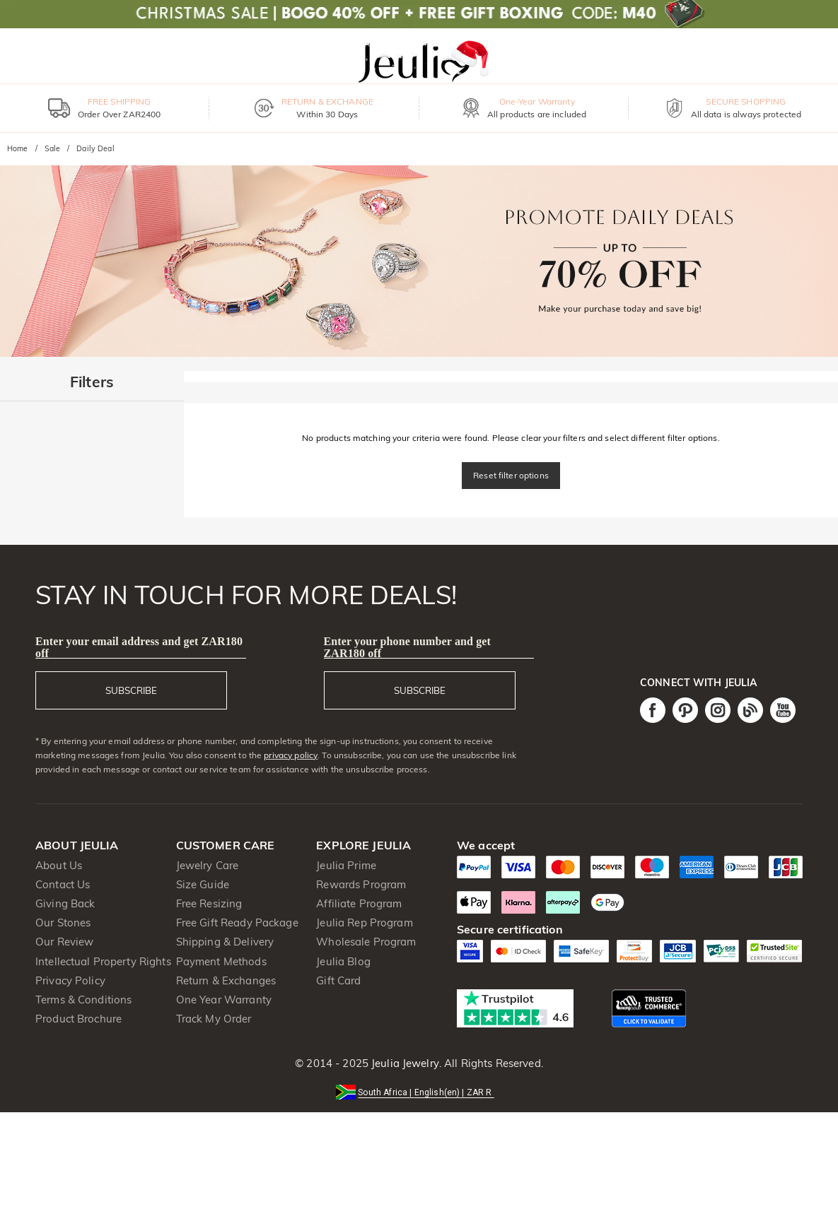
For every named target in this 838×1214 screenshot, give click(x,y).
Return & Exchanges (226, 980)
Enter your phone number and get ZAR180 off (407, 647)
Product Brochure (78, 1018)
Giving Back (65, 903)
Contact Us (62, 884)
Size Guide (202, 884)
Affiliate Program (359, 903)
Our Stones (63, 922)
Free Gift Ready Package (237, 922)
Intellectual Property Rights (103, 961)
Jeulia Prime (346, 865)
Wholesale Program (366, 941)
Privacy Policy (70, 980)
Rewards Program (361, 884)
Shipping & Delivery (225, 941)
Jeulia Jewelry (403, 1063)
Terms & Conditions (83, 999)
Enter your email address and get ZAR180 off (139, 647)
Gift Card (338, 980)
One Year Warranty (224, 999)
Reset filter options (511, 475)
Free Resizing (209, 903)
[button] (419, 1091)
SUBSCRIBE (131, 690)
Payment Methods (221, 961)
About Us (58, 865)
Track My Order (214, 1018)
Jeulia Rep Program (364, 922)
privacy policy (291, 755)
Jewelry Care (207, 865)
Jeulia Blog (343, 961)
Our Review (64, 941)
